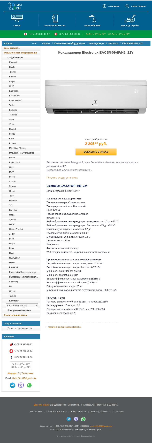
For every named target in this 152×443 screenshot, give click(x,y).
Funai (11, 248)
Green (12, 191)
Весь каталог (11, 48)
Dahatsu (13, 210)
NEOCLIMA (14, 258)
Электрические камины (19, 310)
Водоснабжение (92, 25)
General (13, 291)
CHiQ (11, 86)
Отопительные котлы (54, 25)
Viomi (11, 124)
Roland (12, 129)
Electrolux (14, 301)
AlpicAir (12, 181)
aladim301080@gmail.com (24, 378)
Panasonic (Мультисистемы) (22, 272)
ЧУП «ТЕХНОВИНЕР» (64, 426)
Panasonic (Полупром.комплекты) (24, 277)
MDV (11, 172)
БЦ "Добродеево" (26, 373)
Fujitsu (12, 134)
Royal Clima (14, 162)
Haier (11, 253)
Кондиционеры (15, 57)
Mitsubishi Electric (17, 148)
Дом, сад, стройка (130, 25)
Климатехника (35, 411)
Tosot (11, 196)
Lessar (12, 177)
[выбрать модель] (22, 305)
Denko (12, 224)
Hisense (13, 200)
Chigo (11, 81)
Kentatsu (13, 110)
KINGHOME (14, 96)
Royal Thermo (15, 100)
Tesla (11, 105)
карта (115, 405)
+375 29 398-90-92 (39, 34)
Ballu (11, 138)
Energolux (13, 91)
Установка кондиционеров (19, 328)
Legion (12, 243)
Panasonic (14, 267)
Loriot (11, 239)
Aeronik (12, 220)
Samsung (13, 282)
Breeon (12, 76)
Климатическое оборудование (20, 52)
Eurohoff (13, 62)
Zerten (12, 234)
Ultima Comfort (16, 229)
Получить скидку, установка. (64, 176)
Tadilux (12, 72)
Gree (11, 167)
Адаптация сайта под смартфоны (71, 436)
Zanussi (12, 186)
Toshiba (12, 296)
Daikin (12, 262)
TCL (11, 205)
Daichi (12, 67)
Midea (12, 158)
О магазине (118, 411)
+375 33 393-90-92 (69, 34)
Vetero (12, 119)
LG (10, 286)
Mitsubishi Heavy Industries (21, 153)
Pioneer (12, 143)
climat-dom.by (67, 430)
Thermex (13, 115)
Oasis (11, 215)
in (4, 432)
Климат (17, 25)
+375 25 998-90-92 (23, 357)
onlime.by (91, 436)
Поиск (134, 6)
